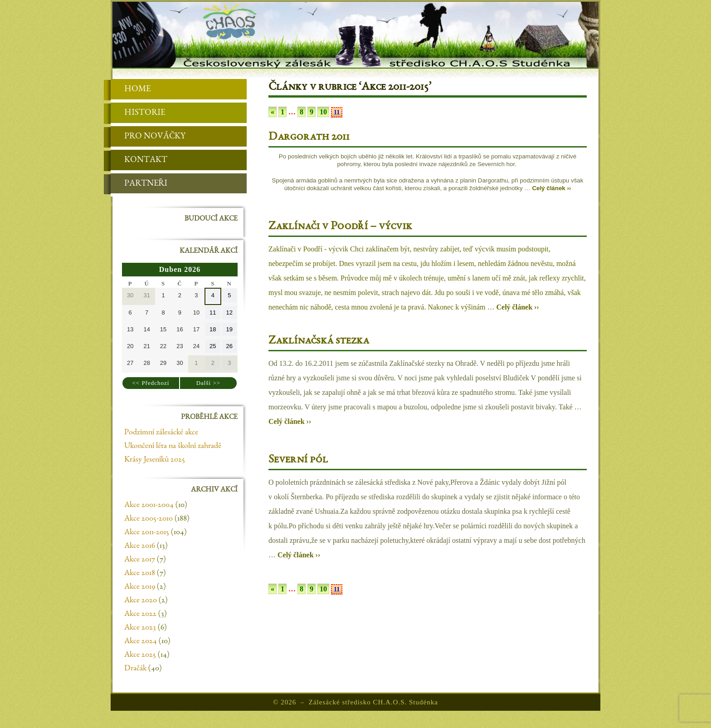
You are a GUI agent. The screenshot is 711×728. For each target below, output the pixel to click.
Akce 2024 (140, 641)
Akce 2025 (140, 655)
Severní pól (298, 460)
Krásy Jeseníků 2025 (154, 460)
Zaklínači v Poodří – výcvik (340, 227)
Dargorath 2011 (309, 137)
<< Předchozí (151, 382)
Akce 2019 (139, 587)
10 (323, 112)
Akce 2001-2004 (149, 505)
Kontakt (139, 160)
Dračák (135, 668)
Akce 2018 (139, 573)
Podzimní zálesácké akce (161, 432)
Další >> (208, 382)
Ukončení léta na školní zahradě (172, 446)
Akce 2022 (140, 614)
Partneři (139, 184)
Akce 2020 (140, 600)
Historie (138, 113)
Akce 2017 (139, 560)
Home (131, 89)
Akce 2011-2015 (146, 532)
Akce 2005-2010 (148, 519)
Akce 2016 (139, 546)
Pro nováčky (148, 137)
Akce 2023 (140, 628)
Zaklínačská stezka (318, 341)
